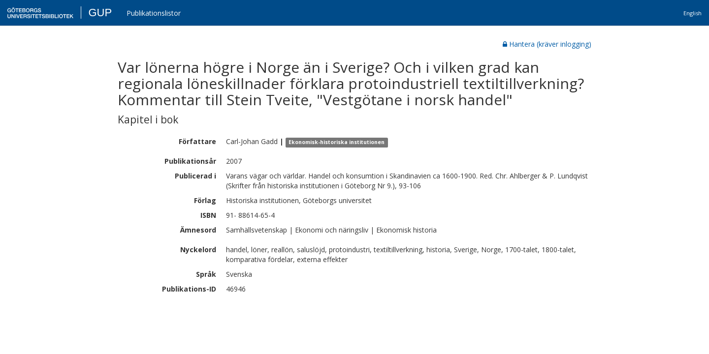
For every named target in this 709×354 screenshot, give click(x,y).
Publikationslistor (154, 13)
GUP (100, 12)
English (692, 13)
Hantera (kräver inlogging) (547, 44)
